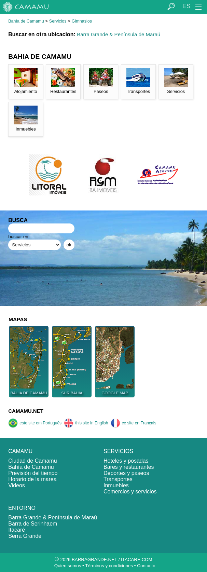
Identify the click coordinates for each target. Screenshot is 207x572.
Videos (16, 485)
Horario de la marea (32, 479)
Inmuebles (116, 485)
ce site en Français (133, 423)
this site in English (86, 423)
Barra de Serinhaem (32, 524)
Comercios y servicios (130, 491)
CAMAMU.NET (25, 411)
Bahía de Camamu (26, 21)
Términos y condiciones (109, 565)
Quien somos (67, 565)
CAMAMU (20, 451)
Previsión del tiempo (32, 473)
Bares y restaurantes (129, 467)
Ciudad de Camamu (32, 461)
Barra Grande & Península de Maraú (118, 34)
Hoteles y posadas (126, 461)
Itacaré (16, 530)
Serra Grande (24, 536)
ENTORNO (22, 508)
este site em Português (34, 423)
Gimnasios (82, 21)
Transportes (118, 479)
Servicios (58, 21)
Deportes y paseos (126, 473)
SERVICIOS (118, 451)
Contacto (146, 565)
